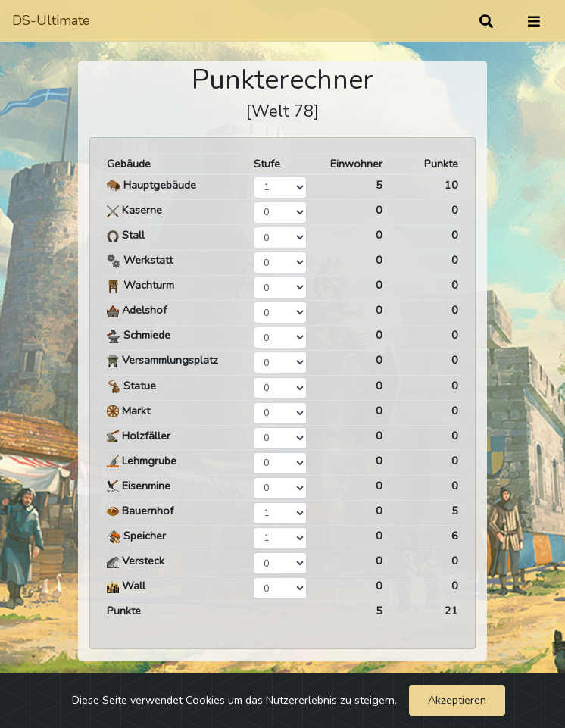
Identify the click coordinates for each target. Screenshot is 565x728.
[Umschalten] (534, 21)
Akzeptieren (457, 700)
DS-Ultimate (51, 20)
